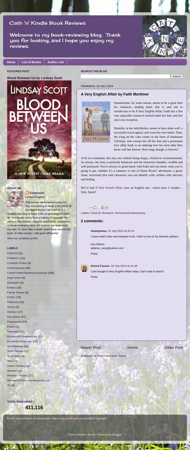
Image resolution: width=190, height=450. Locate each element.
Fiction (11, 297)
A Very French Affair (108, 187)
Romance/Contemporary (130, 212)
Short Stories (15, 351)
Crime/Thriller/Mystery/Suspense (27, 272)
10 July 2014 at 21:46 (124, 265)
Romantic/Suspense (19, 341)
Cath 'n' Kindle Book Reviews (47, 23)
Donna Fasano (100, 265)
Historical (13, 302)
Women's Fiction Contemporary (26, 380)
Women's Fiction (17, 375)
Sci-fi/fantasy (15, 346)
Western (12, 370)
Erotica (11, 287)
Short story (13, 356)
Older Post (174, 347)
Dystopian (13, 282)
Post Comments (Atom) (112, 355)
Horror (11, 307)
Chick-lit (95, 212)
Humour (12, 311)
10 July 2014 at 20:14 (121, 230)
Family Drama (15, 292)
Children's (13, 258)
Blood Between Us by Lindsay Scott (34, 78)
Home (11, 62)
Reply (94, 253)
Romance (108, 212)
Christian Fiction (17, 263)
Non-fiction (13, 316)
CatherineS (37, 192)
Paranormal (14, 321)
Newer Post (91, 347)
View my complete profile (22, 238)
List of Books (31, 62)
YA (9, 385)
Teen (10, 360)
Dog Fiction (14, 277)
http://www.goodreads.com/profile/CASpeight (79, 418)
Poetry (11, 326)
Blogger (117, 434)
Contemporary (16, 267)
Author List (55, 62)
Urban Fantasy (16, 365)
